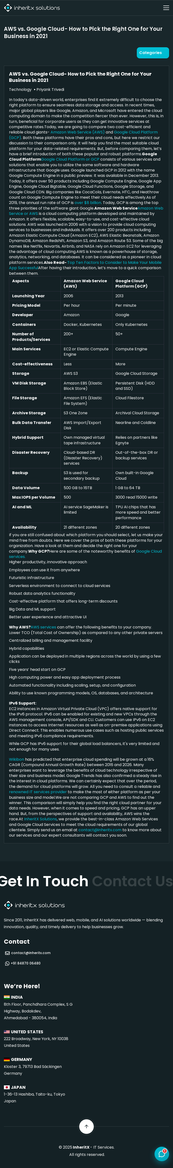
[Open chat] (162, 1154)
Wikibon (16, 759)
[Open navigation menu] (166, 8)
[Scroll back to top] (86, 1126)
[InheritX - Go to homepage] (32, 8)
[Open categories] (153, 52)
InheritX (81, 1147)
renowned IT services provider (38, 792)
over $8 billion (88, 202)
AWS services (43, 627)
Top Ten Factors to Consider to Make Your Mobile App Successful (85, 265)
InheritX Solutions (40, 819)
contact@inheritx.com (99, 830)
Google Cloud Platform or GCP (70, 159)
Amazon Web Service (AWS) (78, 132)
